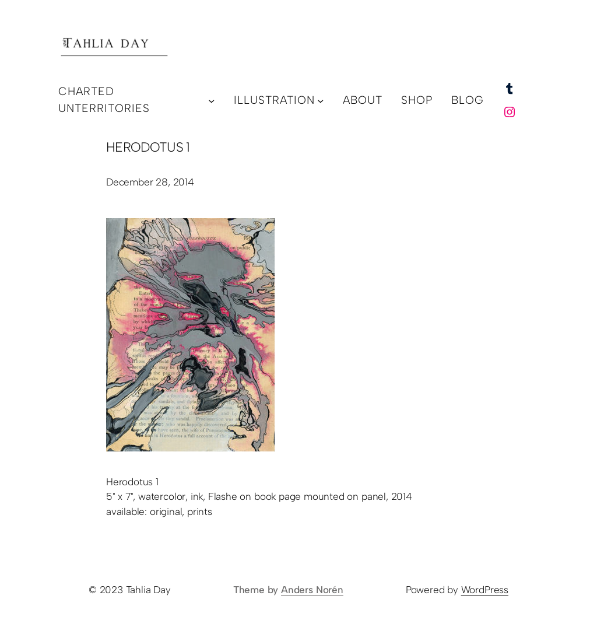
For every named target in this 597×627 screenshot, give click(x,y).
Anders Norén (312, 590)
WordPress (484, 590)
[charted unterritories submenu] (211, 100)
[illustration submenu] (320, 100)
